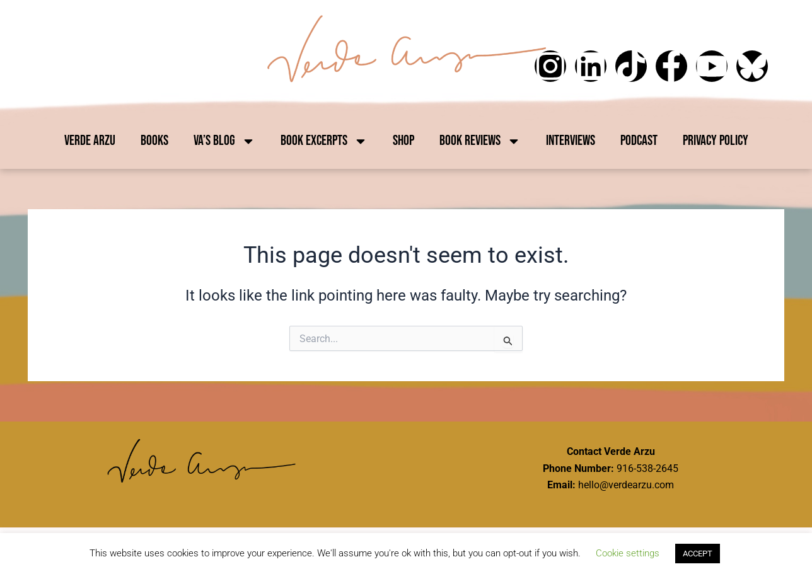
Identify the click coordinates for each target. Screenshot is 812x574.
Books (154, 140)
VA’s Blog (224, 141)
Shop (403, 140)
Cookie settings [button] (627, 553)
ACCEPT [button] (697, 553)
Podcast (639, 140)
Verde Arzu (89, 140)
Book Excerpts (324, 141)
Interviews (570, 140)
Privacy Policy (715, 140)
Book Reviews (480, 141)
